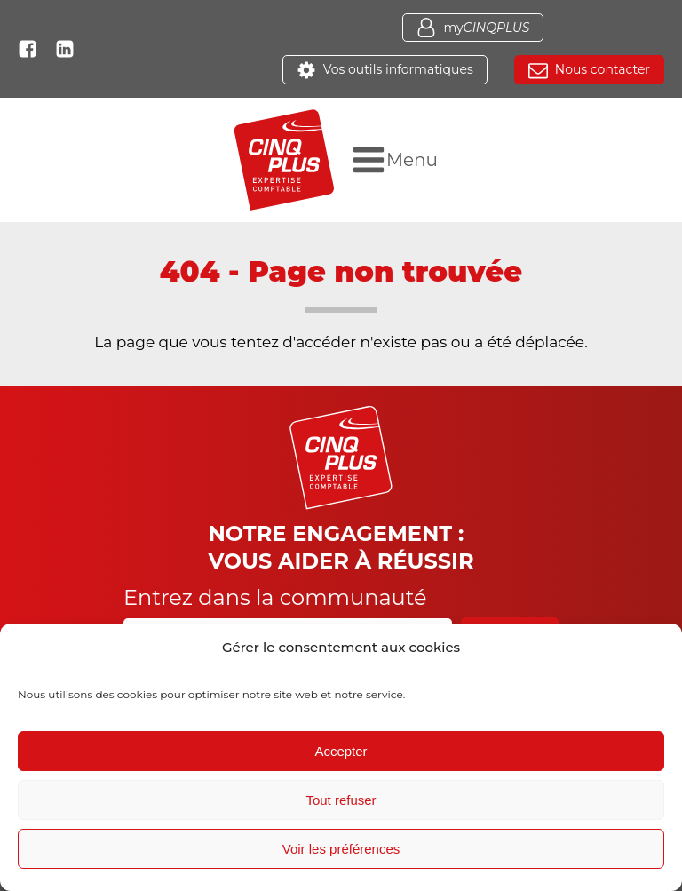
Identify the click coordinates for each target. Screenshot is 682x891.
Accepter (340, 751)
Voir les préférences (341, 848)
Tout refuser (340, 799)
